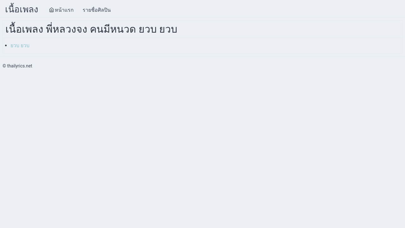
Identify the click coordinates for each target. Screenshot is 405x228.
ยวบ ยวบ (19, 45)
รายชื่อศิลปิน (97, 10)
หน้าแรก (61, 10)
